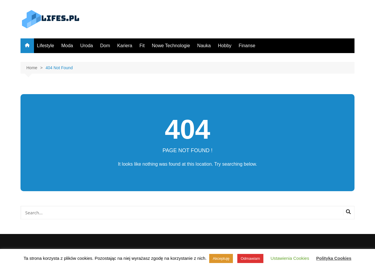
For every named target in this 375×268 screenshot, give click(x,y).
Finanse (247, 45)
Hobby (224, 45)
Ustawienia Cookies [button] (289, 258)
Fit (142, 45)
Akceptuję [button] (221, 258)
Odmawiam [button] (250, 258)
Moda (67, 45)
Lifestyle (45, 45)
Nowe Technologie (171, 45)
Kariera (124, 45)
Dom (105, 45)
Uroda (86, 45)
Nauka (204, 45)
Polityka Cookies (333, 258)
